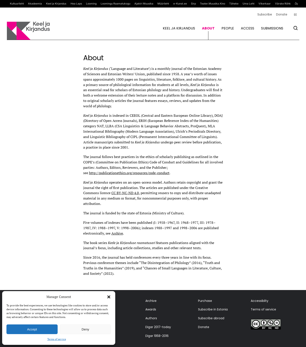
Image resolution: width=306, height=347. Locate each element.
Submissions (272, 28)
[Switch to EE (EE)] (295, 14)
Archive (117, 233)
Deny (85, 329)
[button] (109, 297)
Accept (32, 329)
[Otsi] (295, 28)
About (208, 28)
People (227, 28)
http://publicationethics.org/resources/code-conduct (129, 172)
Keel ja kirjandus (179, 28)
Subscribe (264, 14)
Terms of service (56, 339)
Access (247, 28)
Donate (281, 14)
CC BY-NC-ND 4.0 (125, 192)
